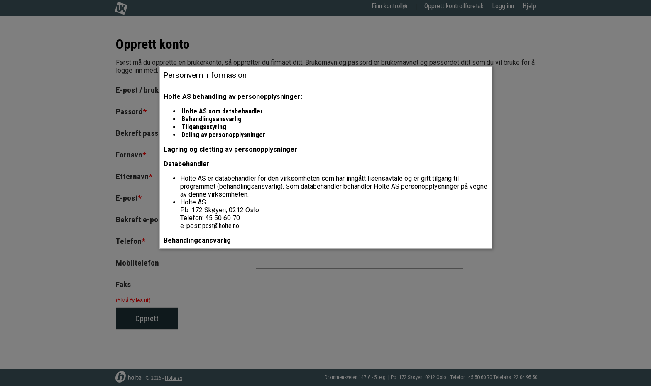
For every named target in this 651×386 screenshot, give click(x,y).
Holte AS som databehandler (222, 111)
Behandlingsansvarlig (211, 119)
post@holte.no (220, 226)
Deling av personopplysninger (223, 135)
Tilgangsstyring (203, 127)
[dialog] (326, 165)
